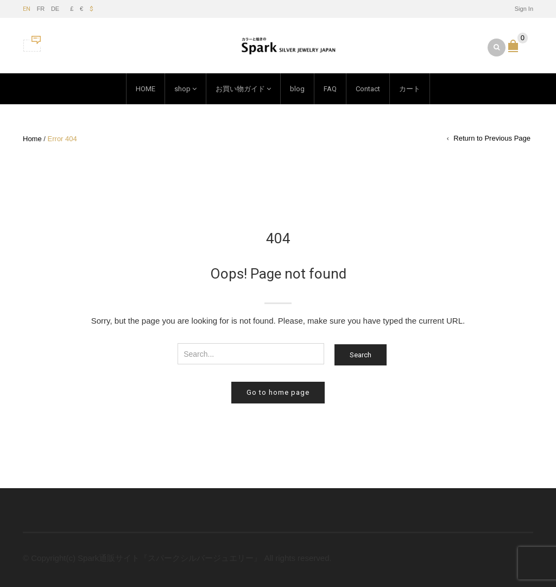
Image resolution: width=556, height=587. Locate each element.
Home (32, 139)
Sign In (524, 8)
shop (182, 89)
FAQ (330, 89)
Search (360, 355)
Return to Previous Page (491, 138)
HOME (145, 89)
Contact (368, 89)
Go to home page (278, 392)
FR (41, 8)
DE (55, 8)
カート (409, 89)
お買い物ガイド (240, 89)
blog (297, 89)
